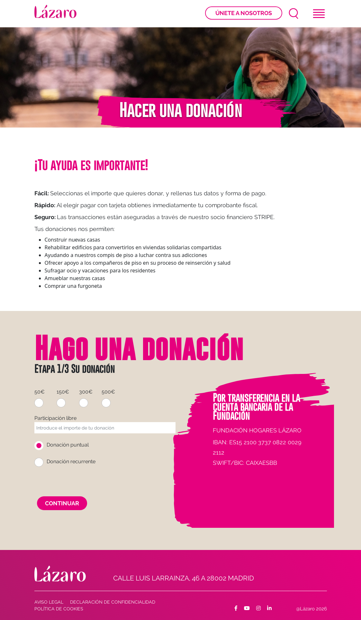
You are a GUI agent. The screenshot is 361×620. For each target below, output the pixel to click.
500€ (108, 392)
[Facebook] (236, 608)
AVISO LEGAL (48, 602)
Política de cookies (58, 608)
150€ (63, 392)
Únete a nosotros (243, 13)
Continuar (62, 503)
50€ (39, 392)
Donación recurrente (71, 461)
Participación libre (55, 418)
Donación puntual (68, 445)
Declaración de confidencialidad (112, 602)
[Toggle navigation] (319, 13)
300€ (86, 392)
